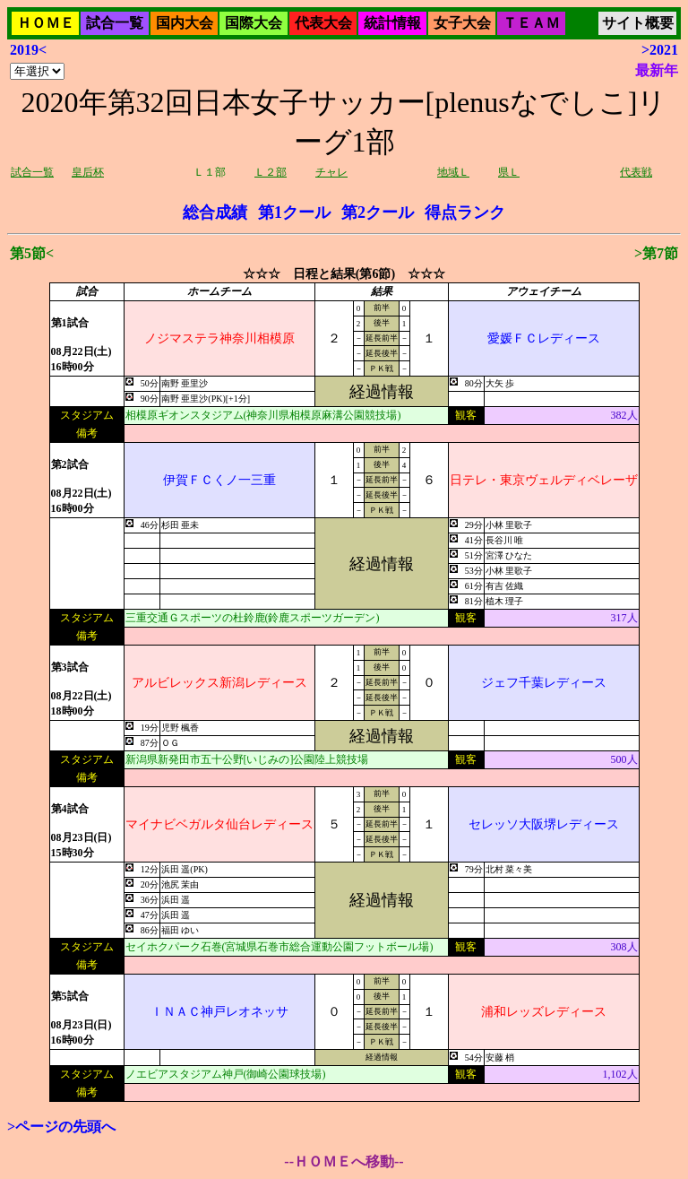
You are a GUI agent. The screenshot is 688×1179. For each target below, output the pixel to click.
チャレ (331, 172)
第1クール (294, 212)
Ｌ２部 (270, 172)
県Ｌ (509, 172)
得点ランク (465, 212)
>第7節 (656, 253)
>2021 (659, 49)
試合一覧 (114, 22)
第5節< (32, 253)
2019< (28, 49)
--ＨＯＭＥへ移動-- (343, 1161)
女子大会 (462, 22)
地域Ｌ (453, 172)
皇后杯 (88, 172)
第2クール (377, 212)
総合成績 (215, 212)
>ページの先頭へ (61, 1126)
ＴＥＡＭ (531, 22)
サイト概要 (638, 22)
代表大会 (323, 22)
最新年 (656, 70)
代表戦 (636, 172)
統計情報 (392, 22)
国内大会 (184, 22)
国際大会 (253, 22)
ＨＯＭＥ (45, 22)
